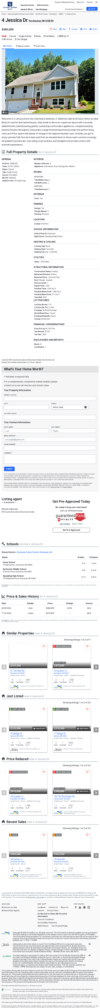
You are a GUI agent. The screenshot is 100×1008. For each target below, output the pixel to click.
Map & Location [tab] (23, 46)
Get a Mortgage (42, 9)
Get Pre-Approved (71, 530)
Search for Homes (28, 5)
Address (10, 395)
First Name (8, 427)
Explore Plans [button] (43, 991)
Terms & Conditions (46, 919)
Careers (90, 2)
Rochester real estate (36, 897)
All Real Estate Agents (11, 910)
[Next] (96, 667)
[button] (92, 9)
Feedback (41, 907)
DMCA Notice (43, 926)
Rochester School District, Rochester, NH (34, 552)
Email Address (10, 436)
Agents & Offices (27, 9)
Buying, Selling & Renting (64, 2)
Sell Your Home (43, 5)
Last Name (55, 427)
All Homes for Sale (9, 907)
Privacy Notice (67, 487)
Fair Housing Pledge (60, 926)
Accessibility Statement (47, 923)
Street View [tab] (39, 46)
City (6, 403)
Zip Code (10, 413)
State (54, 403)
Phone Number (10, 444)
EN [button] (96, 2)
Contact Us (53, 907)
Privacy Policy (52, 910)
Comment (8, 453)
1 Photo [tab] (7, 46)
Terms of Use (54, 487)
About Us (80, 2)
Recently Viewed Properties (74, 9)
